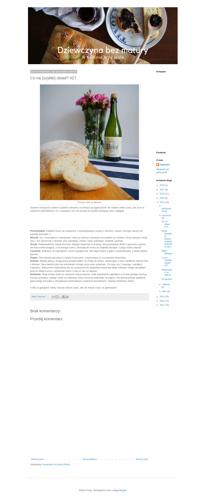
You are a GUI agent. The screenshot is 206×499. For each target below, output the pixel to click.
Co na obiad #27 (166, 224)
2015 (162, 198)
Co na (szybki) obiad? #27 (167, 261)
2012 (162, 301)
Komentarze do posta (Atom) (56, 464)
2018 (162, 185)
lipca (164, 291)
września (166, 215)
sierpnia (166, 284)
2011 (162, 305)
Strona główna (90, 459)
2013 (162, 296)
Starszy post (142, 459)
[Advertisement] (89, 428)
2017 (162, 189)
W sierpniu (167, 279)
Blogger (122, 490)
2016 (162, 193)
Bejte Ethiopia (167, 252)
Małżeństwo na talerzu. (167, 272)
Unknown (41, 296)
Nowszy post (37, 459)
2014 (162, 202)
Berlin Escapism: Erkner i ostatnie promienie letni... (167, 239)
